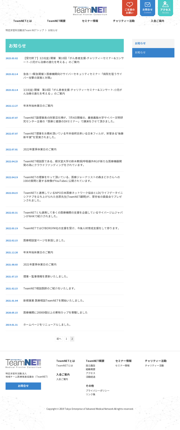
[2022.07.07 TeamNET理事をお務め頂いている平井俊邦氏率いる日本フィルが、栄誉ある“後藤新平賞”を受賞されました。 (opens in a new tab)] (65, 135)
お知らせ (140, 52)
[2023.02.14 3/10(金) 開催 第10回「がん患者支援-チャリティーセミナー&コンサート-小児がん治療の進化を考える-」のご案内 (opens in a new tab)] (65, 92)
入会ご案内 (157, 21)
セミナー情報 (90, 21)
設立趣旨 (90, 365)
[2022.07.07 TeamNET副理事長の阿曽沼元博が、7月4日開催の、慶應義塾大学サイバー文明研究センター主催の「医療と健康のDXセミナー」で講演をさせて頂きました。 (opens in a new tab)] (65, 120)
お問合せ (23, 386)
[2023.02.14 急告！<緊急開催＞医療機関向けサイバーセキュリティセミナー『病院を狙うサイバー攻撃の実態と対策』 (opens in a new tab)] (65, 76)
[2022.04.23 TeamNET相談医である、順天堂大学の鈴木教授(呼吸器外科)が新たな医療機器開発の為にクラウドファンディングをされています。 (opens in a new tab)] (65, 163)
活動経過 (90, 376)
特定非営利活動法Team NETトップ (25, 30)
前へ (59, 338)
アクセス (90, 373)
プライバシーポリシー (97, 390)
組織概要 (90, 369)
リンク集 (90, 394)
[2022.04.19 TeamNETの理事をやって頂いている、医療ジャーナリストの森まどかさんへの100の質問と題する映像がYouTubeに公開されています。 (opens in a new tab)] (65, 179)
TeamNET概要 (56, 21)
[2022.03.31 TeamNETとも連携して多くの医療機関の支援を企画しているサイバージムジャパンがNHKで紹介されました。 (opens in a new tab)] (65, 215)
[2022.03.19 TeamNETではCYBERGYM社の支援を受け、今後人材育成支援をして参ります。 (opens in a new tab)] (65, 228)
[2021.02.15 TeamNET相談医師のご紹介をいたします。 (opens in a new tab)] (65, 288)
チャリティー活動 (124, 21)
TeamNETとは (22, 21)
